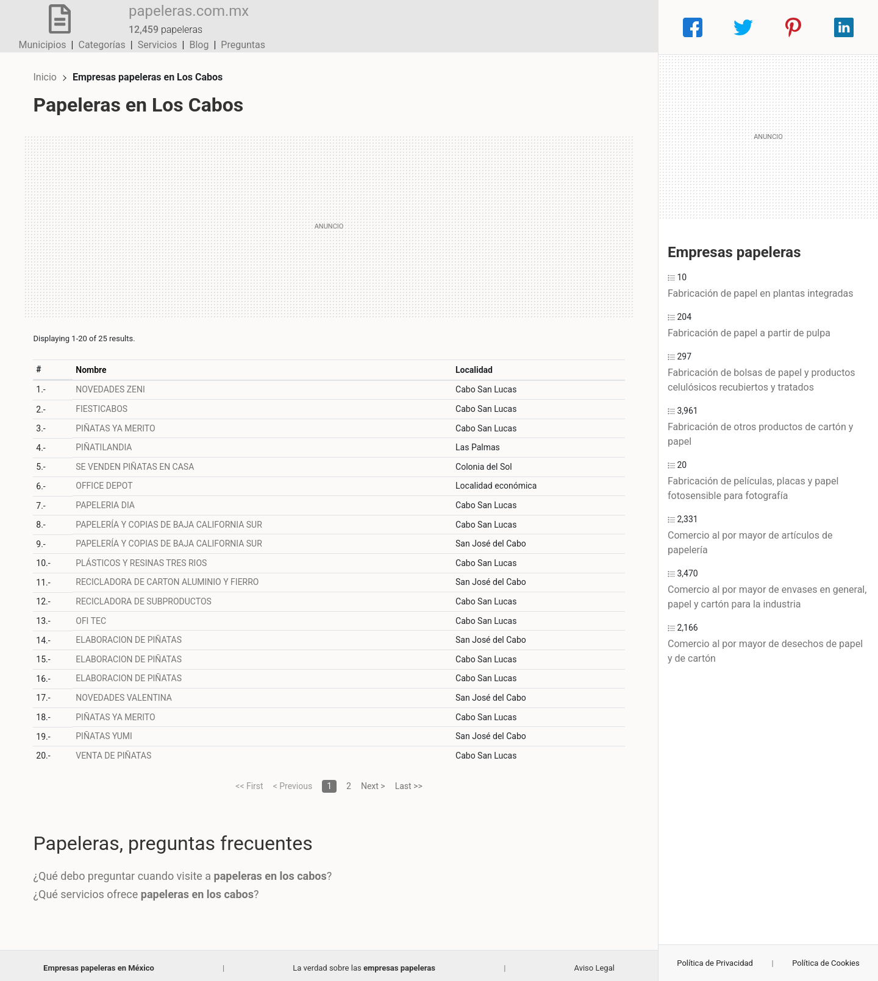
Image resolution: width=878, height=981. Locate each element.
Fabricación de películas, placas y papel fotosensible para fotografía (753, 488)
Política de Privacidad (715, 963)
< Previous (292, 780)
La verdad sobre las (364, 962)
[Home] (54, 26)
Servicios (541, 27)
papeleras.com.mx (179, 20)
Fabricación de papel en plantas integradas (760, 293)
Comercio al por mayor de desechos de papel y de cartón (765, 651)
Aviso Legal (594, 962)
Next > (373, 780)
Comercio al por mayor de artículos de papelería (750, 542)
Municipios (426, 27)
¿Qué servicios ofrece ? (151, 888)
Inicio (50, 71)
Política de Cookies (826, 963)
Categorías (485, 27)
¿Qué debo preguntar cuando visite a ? (187, 871)
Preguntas (626, 27)
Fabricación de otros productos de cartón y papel (760, 434)
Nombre (95, 364)
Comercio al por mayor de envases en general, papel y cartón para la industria (767, 597)
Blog (582, 27)
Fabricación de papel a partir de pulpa (749, 333)
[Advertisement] (328, 221)
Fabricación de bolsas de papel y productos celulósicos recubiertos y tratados (761, 380)
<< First (249, 780)
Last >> (409, 780)
